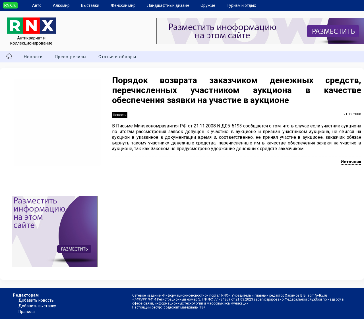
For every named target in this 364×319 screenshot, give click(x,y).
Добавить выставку (37, 306)
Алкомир (61, 5)
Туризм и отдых (241, 5)
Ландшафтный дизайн (168, 5)
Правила (26, 311)
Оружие (207, 5)
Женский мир (123, 5)
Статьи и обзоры (117, 56)
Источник (351, 161)
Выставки (90, 5)
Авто (37, 5)
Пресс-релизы (70, 56)
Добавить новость (36, 300)
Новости (33, 56)
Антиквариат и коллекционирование (31, 38)
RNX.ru (10, 5)
